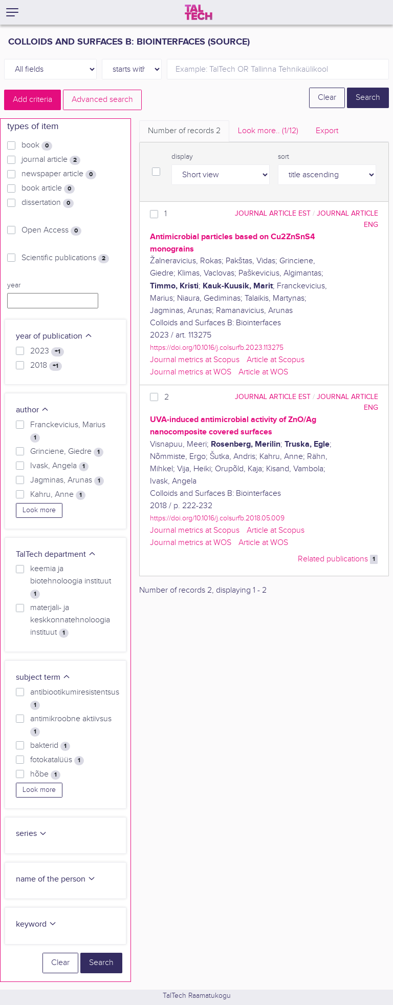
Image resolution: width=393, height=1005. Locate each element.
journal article (50, 160)
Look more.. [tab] (268, 131)
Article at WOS (263, 372)
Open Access (51, 230)
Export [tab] (327, 131)
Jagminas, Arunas (67, 480)
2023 (47, 351)
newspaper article (58, 174)
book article (48, 188)
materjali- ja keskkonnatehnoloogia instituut (70, 620)
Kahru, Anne (57, 495)
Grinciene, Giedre (66, 452)
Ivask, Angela (59, 466)
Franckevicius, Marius (67, 431)
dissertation (47, 203)
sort (283, 157)
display (182, 157)
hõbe (45, 774)
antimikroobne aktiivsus (71, 725)
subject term (43, 677)
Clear (327, 97)
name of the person (56, 879)
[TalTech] (198, 12)
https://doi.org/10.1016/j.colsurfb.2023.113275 (216, 347)
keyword (36, 924)
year (13, 285)
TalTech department (56, 554)
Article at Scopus (275, 360)
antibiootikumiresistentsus (74, 698)
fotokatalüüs (57, 760)
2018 (46, 366)
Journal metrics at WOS (190, 372)
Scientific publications (65, 258)
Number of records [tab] (184, 131)
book (36, 145)
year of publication (54, 336)
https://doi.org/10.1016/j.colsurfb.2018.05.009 (217, 518)
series (31, 834)
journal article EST (273, 213)
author (32, 410)
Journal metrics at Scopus (194, 360)
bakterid (50, 746)
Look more (39, 510)
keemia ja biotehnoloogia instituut (70, 581)
